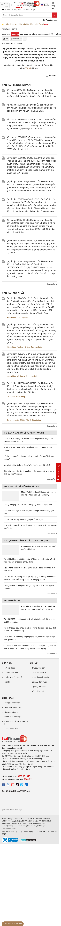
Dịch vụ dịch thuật (39, 682)
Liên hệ (7, 682)
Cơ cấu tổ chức (13, 420)
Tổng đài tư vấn (38, 691)
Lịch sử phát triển (11, 673)
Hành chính (11, 318)
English (44, 5)
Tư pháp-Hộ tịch (23, 347)
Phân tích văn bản (39, 673)
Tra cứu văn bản (38, 668)
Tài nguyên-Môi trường (16, 397)
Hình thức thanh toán (12, 707)
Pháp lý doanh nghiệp (40, 677)
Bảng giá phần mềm (12, 703)
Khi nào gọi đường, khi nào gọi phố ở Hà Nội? (23, 519)
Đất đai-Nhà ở (25, 420)
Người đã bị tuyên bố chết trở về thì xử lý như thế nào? (27, 465)
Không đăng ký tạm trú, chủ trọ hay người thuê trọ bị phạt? (28, 504)
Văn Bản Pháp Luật (10, 831)
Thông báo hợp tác (11, 729)
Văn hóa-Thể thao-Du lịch (27, 376)
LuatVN (51, 75)
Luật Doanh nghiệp (26, 831)
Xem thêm (52, 284)
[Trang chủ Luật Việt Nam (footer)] (29, 738)
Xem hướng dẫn (9, 29)
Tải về (28, 68)
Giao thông (36, 420)
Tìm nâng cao (50, 20)
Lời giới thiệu (9, 668)
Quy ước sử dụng (11, 712)
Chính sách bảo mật (12, 717)
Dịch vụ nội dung (39, 687)
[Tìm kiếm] (54, 15)
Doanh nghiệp (22, 318)
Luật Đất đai (40, 831)
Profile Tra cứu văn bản (13, 677)
